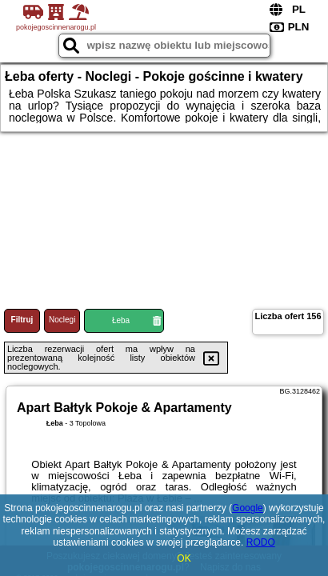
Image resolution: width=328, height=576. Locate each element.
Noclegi (62, 319)
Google (247, 508)
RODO (260, 542)
